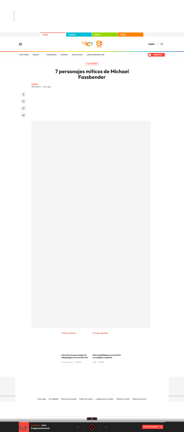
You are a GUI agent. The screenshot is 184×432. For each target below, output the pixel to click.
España (151, 44)
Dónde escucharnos (139, 399)
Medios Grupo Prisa (40, 413)
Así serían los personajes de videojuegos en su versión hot (74, 356)
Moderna (73, 412)
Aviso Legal (41, 399)
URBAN (123, 35)
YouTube (87, 372)
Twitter (23, 101)
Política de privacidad (69, 399)
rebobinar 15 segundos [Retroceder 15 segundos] (83, 427)
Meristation (131, 412)
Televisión (92, 64)
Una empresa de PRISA (40, 407)
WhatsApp (23, 108)
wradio (87, 408)
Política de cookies (86, 399)
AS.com (119, 405)
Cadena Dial (107, 408)
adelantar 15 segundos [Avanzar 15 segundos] (100, 427)
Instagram (77, 372)
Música (36, 55)
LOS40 (45, 35)
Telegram (23, 115)
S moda (108, 412)
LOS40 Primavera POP (95, 55)
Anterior (77, 427)
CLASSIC (72, 35)
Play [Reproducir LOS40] (92, 427)
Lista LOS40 (24, 55)
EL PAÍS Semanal (116, 408)
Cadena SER (111, 405)
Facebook (23, 94)
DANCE (97, 35)
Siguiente (106, 427)
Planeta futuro (126, 408)
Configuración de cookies (104, 399)
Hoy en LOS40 (77, 55)
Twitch (102, 372)
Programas (52, 55)
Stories (107, 372)
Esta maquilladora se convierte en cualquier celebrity (107, 356)
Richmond (61, 412)
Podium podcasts (86, 412)
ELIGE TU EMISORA (152, 427)
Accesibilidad (53, 399)
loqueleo (119, 412)
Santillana (87, 405)
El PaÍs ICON (97, 412)
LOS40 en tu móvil (123, 399)
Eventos (64, 55)
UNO (80, 408)
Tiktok (82, 372)
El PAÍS (63, 405)
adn (128, 405)
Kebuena (135, 408)
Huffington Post (66, 408)
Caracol (137, 405)
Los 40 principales (75, 405)
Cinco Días (97, 408)
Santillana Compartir (100, 405)
